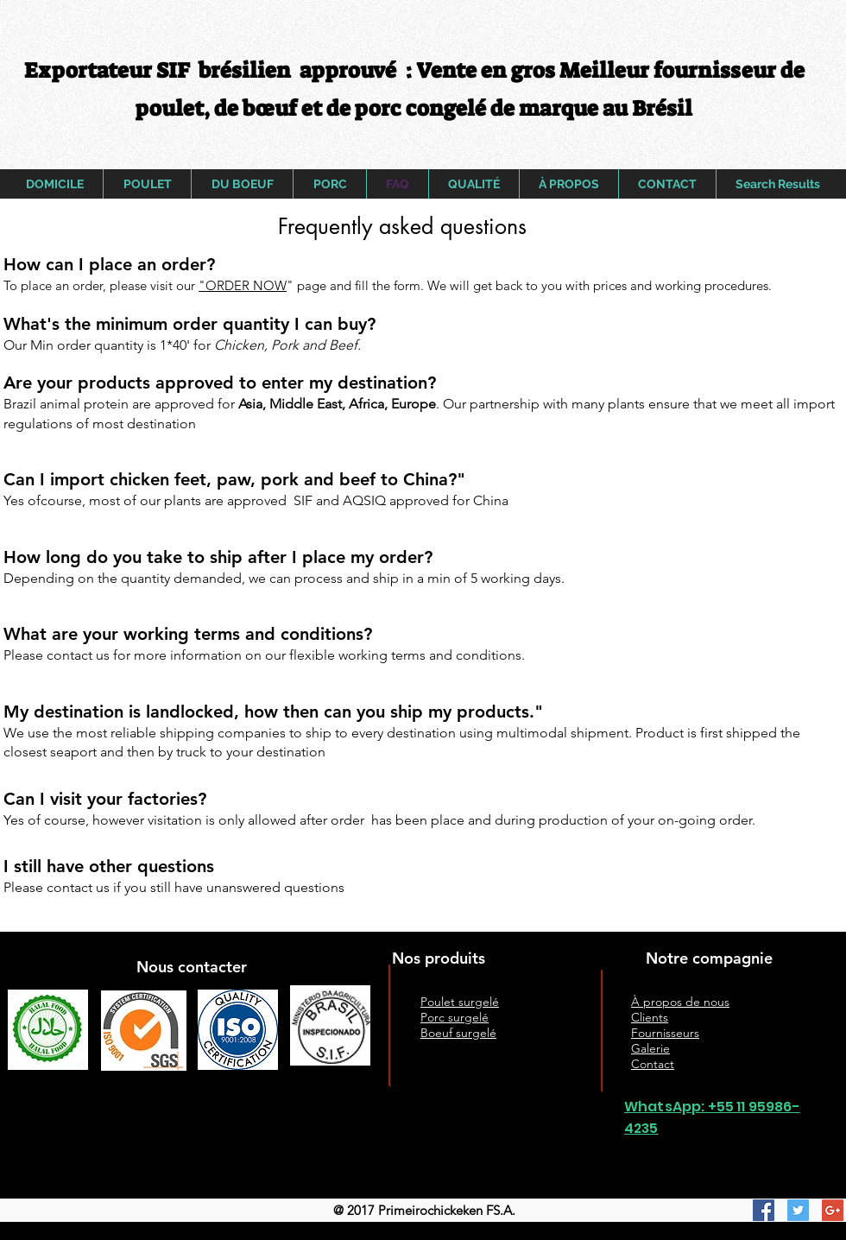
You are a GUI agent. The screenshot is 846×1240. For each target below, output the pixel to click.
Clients (649, 1017)
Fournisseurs (665, 1033)
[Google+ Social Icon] (832, 1210)
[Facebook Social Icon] (763, 1210)
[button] (402, 226)
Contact (652, 1064)
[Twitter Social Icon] (798, 1210)
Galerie (650, 1048)
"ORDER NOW (243, 285)
